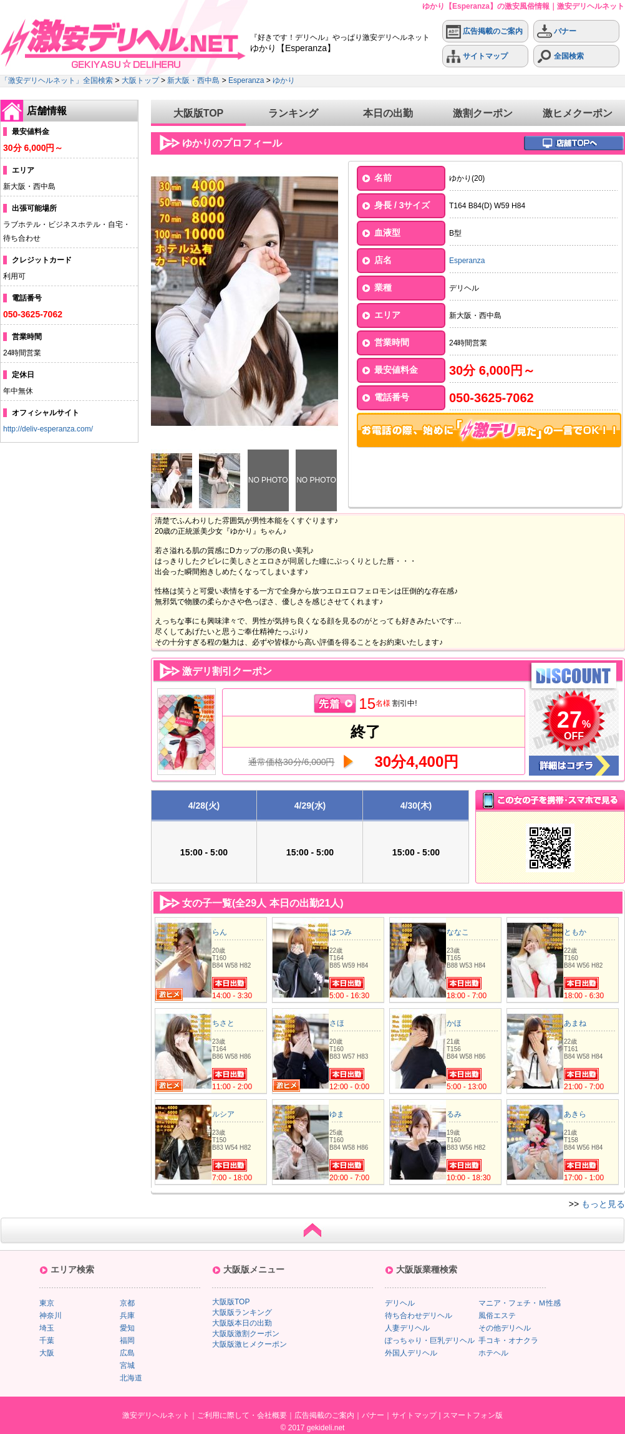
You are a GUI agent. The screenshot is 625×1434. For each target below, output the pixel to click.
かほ (454, 1023)
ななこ (458, 932)
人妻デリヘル (407, 1328)
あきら (575, 1114)
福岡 (127, 1340)
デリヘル (400, 1303)
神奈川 (50, 1315)
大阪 (46, 1353)
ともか (575, 932)
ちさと (223, 1023)
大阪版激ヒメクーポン (249, 1344)
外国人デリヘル (411, 1353)
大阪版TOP (198, 113)
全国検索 (560, 56)
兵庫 (127, 1315)
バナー (556, 31)
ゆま (336, 1114)
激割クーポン (483, 113)
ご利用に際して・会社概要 (242, 1415)
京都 (127, 1303)
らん (219, 932)
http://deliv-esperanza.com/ (48, 429)
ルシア (223, 1114)
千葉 (46, 1340)
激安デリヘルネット (156, 1415)
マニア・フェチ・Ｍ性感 (519, 1303)
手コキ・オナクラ (508, 1340)
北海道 (131, 1378)
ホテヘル (493, 1353)
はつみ (340, 932)
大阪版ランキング (242, 1312)
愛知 (127, 1328)
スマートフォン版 (473, 1415)
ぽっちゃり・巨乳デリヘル (430, 1340)
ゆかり (284, 80)
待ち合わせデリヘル (418, 1315)
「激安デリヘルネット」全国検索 (57, 80)
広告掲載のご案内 (484, 31)
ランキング (293, 113)
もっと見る (603, 1204)
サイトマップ (477, 56)
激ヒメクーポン (578, 113)
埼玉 (46, 1328)
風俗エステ (497, 1315)
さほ (336, 1023)
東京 (46, 1303)
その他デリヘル (504, 1328)
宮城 (127, 1365)
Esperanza (246, 80)
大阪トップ (140, 80)
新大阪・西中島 (193, 80)
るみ (454, 1114)
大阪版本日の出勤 (242, 1323)
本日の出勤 (388, 113)
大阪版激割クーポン (245, 1333)
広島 (127, 1353)
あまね (575, 1023)
